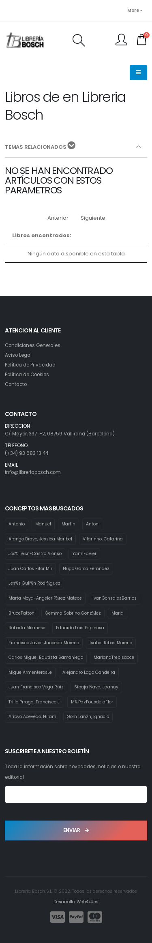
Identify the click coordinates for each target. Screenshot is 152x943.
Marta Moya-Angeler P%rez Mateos (45, 598)
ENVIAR (76, 830)
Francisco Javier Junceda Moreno (44, 643)
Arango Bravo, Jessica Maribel (40, 539)
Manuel (43, 524)
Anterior (58, 218)
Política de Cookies (27, 374)
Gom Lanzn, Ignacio (88, 717)
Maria (117, 613)
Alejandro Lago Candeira (88, 672)
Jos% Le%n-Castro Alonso (35, 554)
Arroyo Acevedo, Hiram (32, 717)
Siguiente (93, 218)
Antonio (17, 524)
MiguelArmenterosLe (30, 672)
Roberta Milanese (27, 628)
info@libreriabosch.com (33, 472)
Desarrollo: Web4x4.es (76, 902)
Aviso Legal (18, 355)
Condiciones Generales (32, 345)
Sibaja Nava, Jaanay (96, 687)
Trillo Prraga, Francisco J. (34, 702)
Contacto (16, 384)
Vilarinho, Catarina (103, 539)
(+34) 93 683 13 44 (26, 453)
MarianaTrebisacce (114, 657)
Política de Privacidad (30, 365)
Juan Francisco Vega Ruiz (36, 687)
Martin (68, 524)
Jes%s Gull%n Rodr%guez (34, 583)
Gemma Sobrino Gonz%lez (73, 613)
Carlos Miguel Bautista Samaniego (46, 657)
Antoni (93, 524)
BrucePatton (21, 613)
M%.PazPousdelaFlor (92, 702)
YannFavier (84, 554)
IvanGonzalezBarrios (114, 598)
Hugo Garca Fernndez (86, 569)
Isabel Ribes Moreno (111, 643)
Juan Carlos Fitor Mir (30, 569)
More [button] (134, 10)
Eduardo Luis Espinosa (80, 628)
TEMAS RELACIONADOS (40, 146)
